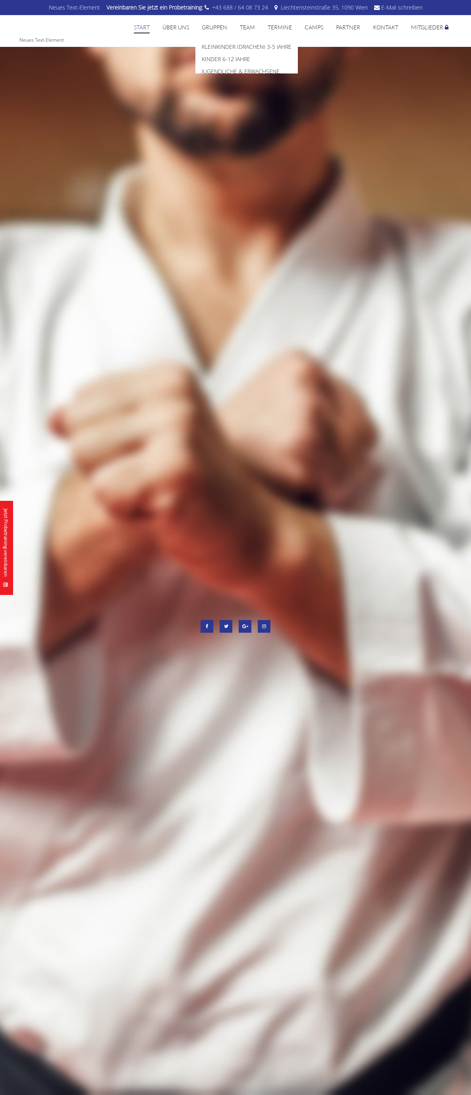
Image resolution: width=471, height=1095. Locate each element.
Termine (280, 27)
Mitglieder (427, 27)
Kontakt (385, 27)
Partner (348, 27)
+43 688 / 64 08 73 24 (240, 7)
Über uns (175, 27)
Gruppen (214, 27)
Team (247, 27)
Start (142, 27)
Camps (314, 27)
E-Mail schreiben (402, 7)
